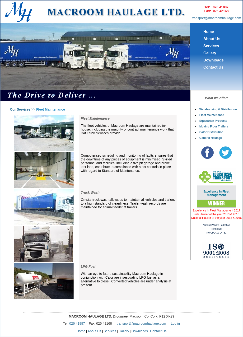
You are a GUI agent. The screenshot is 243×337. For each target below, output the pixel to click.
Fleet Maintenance (211, 115)
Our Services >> (22, 109)
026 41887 (221, 7)
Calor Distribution (211, 132)
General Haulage (210, 138)
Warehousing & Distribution (218, 109)
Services (211, 46)
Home (208, 32)
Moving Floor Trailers (213, 126)
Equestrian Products (213, 120)
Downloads (213, 60)
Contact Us (213, 67)
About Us (211, 39)
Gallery (209, 53)
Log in (175, 323)
